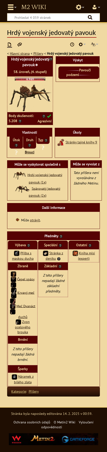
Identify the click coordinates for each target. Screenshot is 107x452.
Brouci (29, 152)
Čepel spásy (26, 279)
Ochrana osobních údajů (31, 422)
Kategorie (18, 391)
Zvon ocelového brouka (22, 326)
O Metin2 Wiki (64, 422)
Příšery (38, 53)
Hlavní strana (20, 53)
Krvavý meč (25, 292)
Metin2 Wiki (33, 7)
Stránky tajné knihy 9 (81, 142)
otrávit (35, 220)
